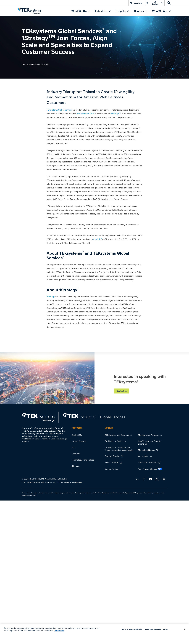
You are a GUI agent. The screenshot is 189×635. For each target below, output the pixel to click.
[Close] (184, 629)
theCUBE (97, 239)
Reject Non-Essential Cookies (156, 629)
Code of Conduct (112, 456)
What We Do (79, 11)
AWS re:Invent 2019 (85, 113)
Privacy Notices (145, 456)
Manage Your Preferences (150, 435)
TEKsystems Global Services (60, 109)
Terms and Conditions (148, 462)
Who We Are (160, 11)
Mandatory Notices (146, 450)
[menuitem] (80, 11)
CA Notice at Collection (115, 441)
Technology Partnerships (83, 459)
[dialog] (94, 629)
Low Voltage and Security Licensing (149, 442)
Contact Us (77, 435)
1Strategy (115, 113)
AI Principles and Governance (118, 435)
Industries (101, 11)
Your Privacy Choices (147, 468)
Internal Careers (79, 441)
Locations (76, 453)
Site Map (76, 466)
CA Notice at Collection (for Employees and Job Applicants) (119, 448)
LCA (73, 447)
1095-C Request (112, 462)
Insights (121, 11)
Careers (139, 11)
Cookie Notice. (59, 630)
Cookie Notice (111, 468)
